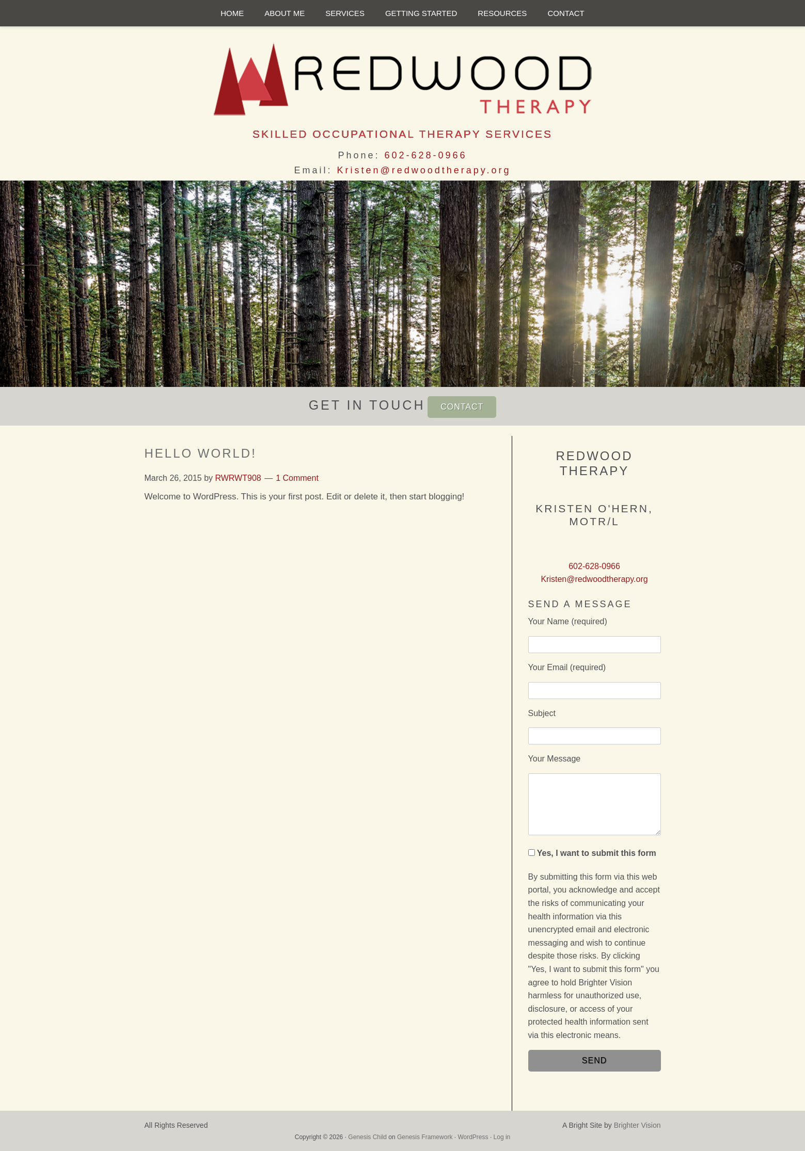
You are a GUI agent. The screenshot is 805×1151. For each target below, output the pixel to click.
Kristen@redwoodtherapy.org (424, 170)
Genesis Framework (424, 1137)
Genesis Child (367, 1137)
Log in (502, 1137)
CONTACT (461, 406)
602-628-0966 (425, 155)
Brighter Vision (637, 1125)
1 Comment (297, 478)
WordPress (472, 1137)
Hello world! (201, 453)
